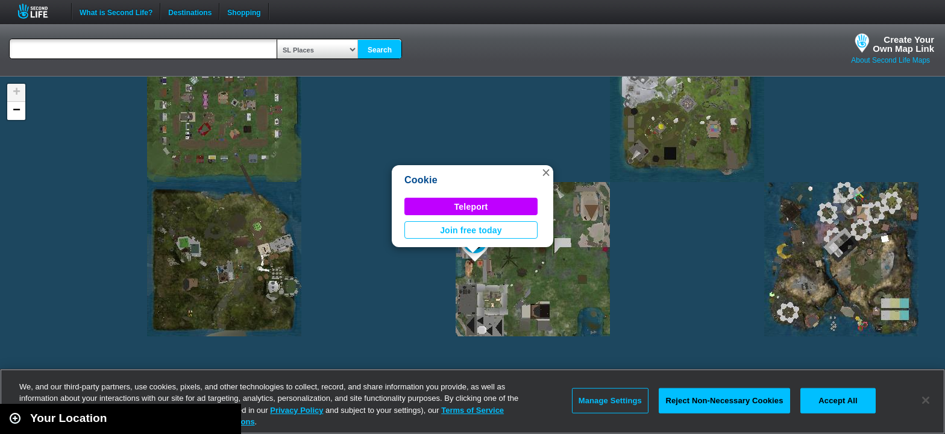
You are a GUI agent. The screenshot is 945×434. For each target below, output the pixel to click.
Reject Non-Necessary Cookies (724, 400)
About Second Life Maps (890, 60)
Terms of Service (472, 410)
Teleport (471, 207)
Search (380, 50)
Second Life (39, 11)
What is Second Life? (116, 11)
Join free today (471, 230)
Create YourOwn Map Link (903, 44)
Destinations (190, 11)
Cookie (421, 180)
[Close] (925, 400)
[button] (546, 172)
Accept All (837, 400)
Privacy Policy (296, 410)
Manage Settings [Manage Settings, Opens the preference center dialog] (610, 400)
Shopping (243, 11)
